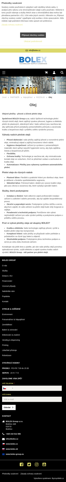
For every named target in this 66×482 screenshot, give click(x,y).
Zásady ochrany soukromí (31, 474)
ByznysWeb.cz (58, 478)
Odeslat (7, 407)
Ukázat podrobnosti (33, 41)
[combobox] (8, 388)
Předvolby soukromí (10, 474)
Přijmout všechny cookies (33, 35)
